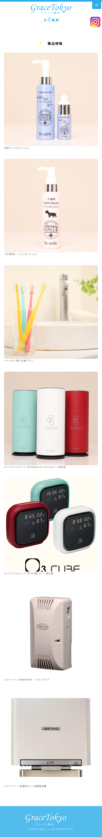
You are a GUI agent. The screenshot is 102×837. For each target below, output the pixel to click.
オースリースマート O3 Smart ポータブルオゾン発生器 (35, 467)
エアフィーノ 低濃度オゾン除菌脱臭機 (25, 786)
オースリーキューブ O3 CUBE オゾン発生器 (29, 573)
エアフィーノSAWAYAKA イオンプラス (26, 679)
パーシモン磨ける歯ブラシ (18, 360)
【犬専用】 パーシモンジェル (20, 254)
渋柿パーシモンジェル (16, 148)
